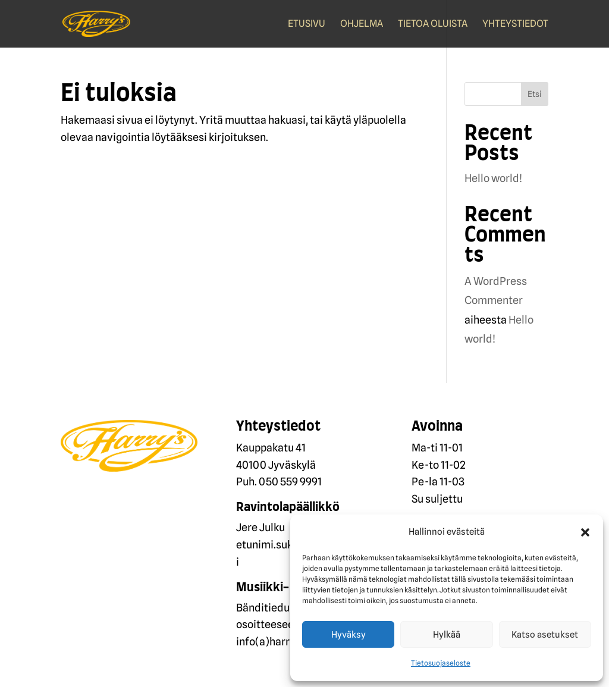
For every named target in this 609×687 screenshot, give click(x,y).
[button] (585, 532)
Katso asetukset (544, 634)
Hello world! (493, 178)
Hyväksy (348, 634)
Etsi (535, 94)
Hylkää (446, 634)
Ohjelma (361, 24)
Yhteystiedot (515, 24)
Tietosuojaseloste (440, 662)
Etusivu (306, 24)
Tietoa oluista (432, 24)
